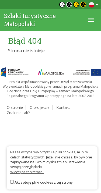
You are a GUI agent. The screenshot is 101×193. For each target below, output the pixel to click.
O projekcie (40, 107)
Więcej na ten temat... (27, 171)
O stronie (15, 107)
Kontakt (63, 107)
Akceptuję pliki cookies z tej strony (44, 182)
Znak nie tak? (18, 112)
